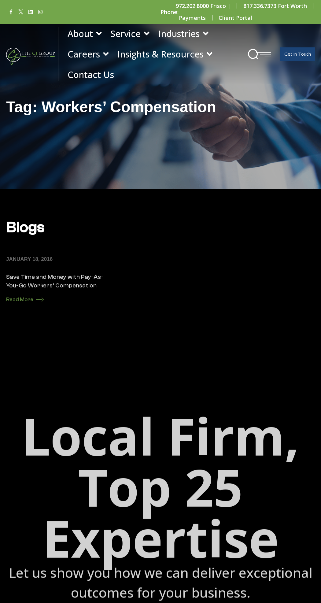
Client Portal (235, 17)
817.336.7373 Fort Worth (275, 5)
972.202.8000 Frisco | (203, 5)
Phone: (169, 12)
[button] (253, 54)
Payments (192, 17)
